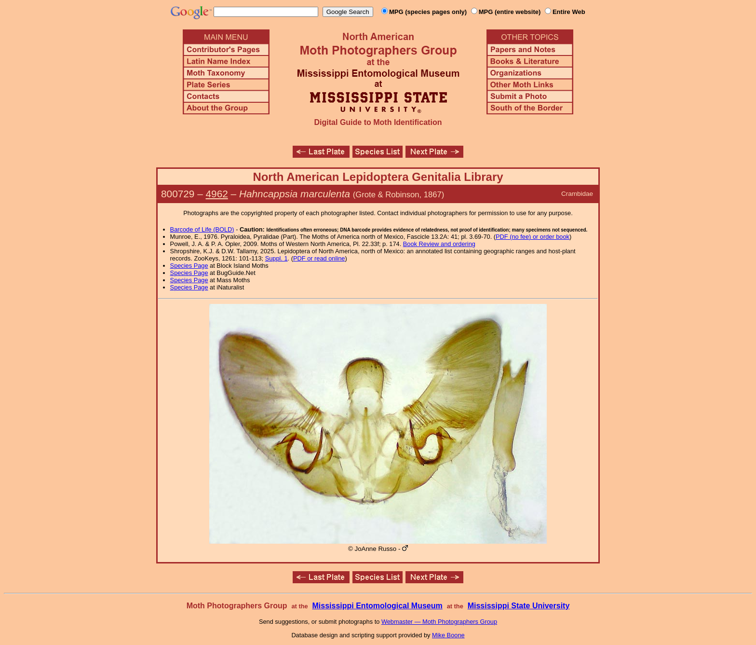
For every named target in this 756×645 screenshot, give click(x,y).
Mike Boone (448, 635)
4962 (217, 193)
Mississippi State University (519, 606)
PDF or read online (319, 258)
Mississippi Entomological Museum (377, 606)
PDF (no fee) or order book (532, 236)
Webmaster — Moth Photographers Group (439, 621)
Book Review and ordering (439, 243)
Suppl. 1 (276, 258)
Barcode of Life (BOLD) (202, 229)
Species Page (189, 265)
